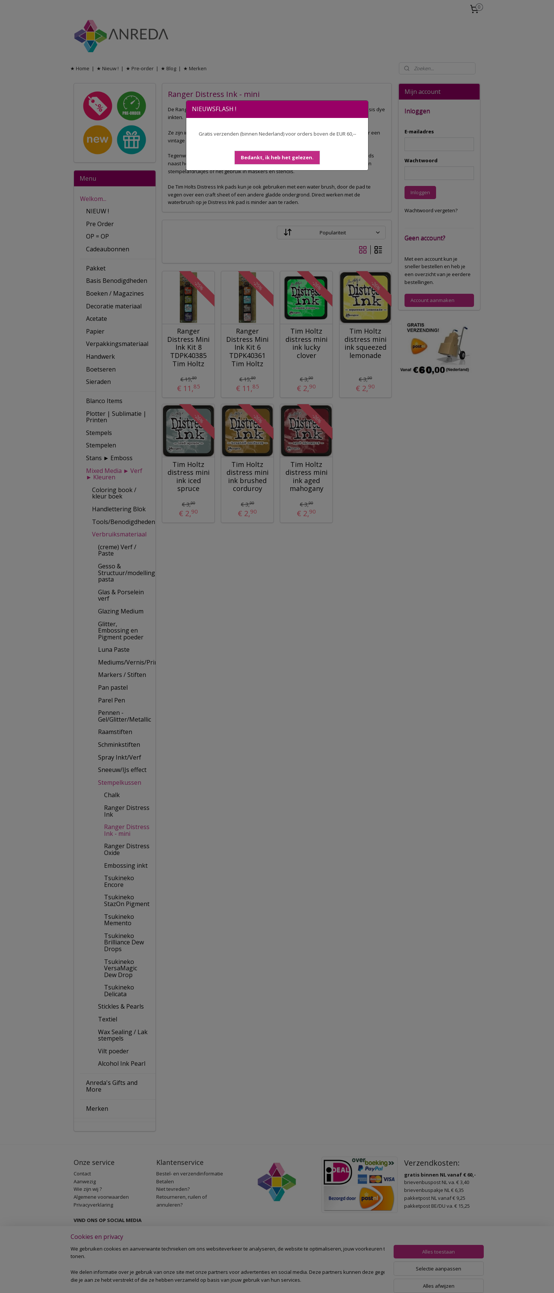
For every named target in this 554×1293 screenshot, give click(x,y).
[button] (277, 158)
